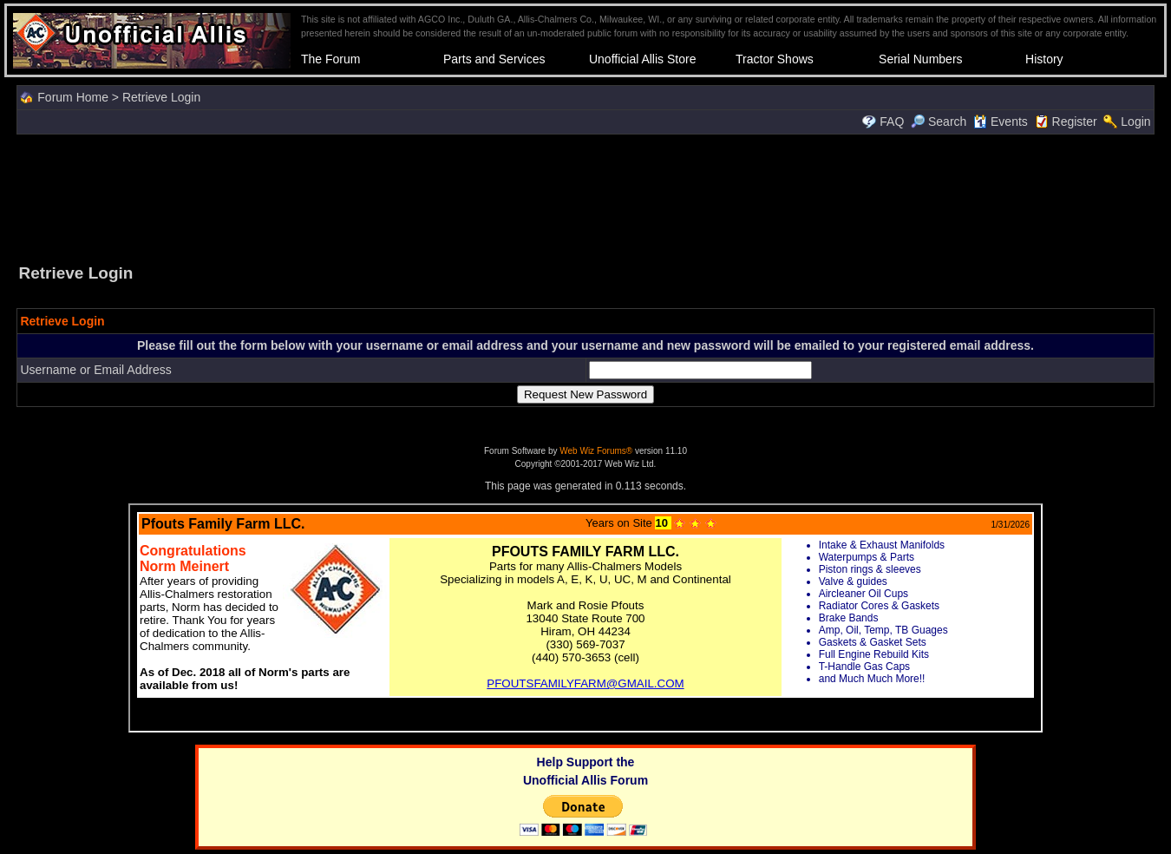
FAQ (892, 121)
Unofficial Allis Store (642, 59)
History (1044, 59)
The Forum (330, 59)
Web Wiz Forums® (595, 451)
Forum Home (72, 97)
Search (938, 121)
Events (1000, 121)
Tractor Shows (775, 59)
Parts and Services (494, 59)
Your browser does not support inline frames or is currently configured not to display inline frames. (585, 617)
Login (1135, 121)
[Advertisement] (585, 197)
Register (1074, 121)
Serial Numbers (920, 59)
